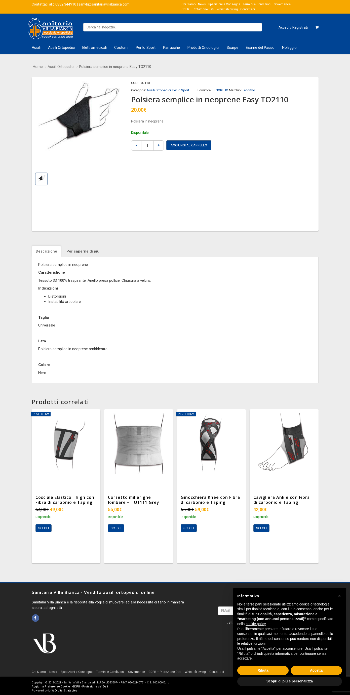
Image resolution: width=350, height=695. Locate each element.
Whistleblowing (227, 9)
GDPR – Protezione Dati (197, 9)
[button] (339, 596)
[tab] (47, 251)
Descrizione (46, 251)
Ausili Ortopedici (61, 47)
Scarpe (232, 47)
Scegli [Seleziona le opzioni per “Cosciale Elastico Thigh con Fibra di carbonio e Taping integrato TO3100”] (43, 528)
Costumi (121, 47)
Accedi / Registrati (293, 27)
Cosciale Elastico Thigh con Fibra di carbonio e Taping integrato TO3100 (64, 503)
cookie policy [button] (255, 624)
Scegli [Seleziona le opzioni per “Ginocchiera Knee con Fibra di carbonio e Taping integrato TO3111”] (188, 528)
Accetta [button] (316, 670)
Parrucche (171, 47)
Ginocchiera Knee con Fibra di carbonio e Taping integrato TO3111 (210, 503)
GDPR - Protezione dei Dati (90, 686)
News (202, 4)
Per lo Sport (145, 47)
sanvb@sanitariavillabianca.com (104, 4)
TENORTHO (220, 90)
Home (38, 66)
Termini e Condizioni (257, 4)
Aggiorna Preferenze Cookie (51, 686)
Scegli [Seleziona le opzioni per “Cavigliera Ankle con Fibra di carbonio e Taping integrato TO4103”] (261, 528)
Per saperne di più (82, 251)
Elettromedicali (94, 47)
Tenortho (248, 90)
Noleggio (289, 47)
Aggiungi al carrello (189, 145)
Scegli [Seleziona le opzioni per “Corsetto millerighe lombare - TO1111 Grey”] (116, 528)
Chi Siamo (188, 4)
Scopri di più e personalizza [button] (289, 681)
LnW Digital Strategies (62, 690)
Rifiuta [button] (262, 670)
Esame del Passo (260, 47)
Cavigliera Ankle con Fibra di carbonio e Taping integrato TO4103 (281, 503)
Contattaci (247, 9)
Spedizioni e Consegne (224, 4)
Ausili (36, 47)
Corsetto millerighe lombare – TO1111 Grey (133, 500)
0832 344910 (65, 4)
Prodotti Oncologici (203, 47)
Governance (282, 4)
